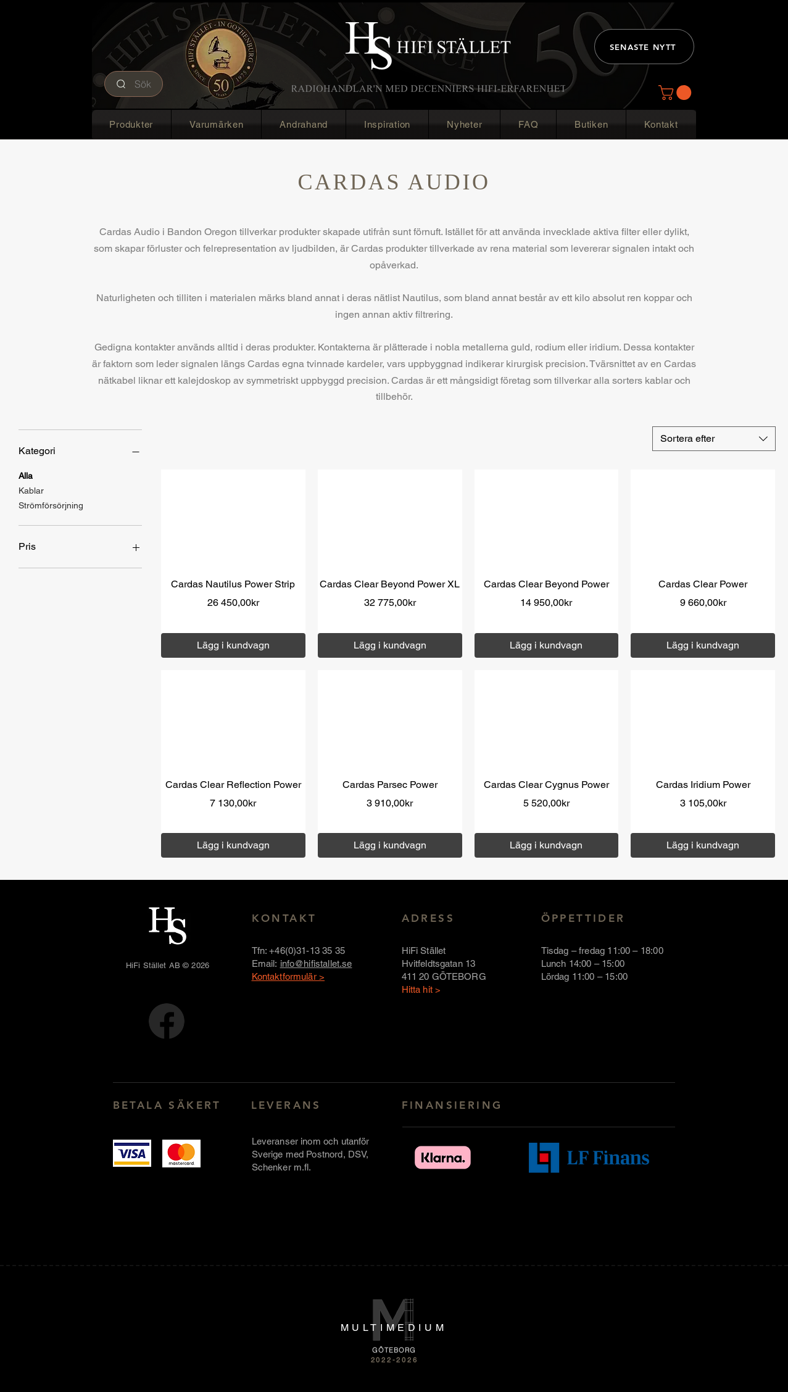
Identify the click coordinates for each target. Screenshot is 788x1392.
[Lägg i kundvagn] (233, 645)
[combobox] (714, 438)
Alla (26, 475)
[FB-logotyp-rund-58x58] (167, 1021)
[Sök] (133, 84)
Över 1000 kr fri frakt (255, 620)
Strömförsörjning (51, 504)
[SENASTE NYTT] (644, 46)
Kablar (31, 489)
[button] (676, 92)
